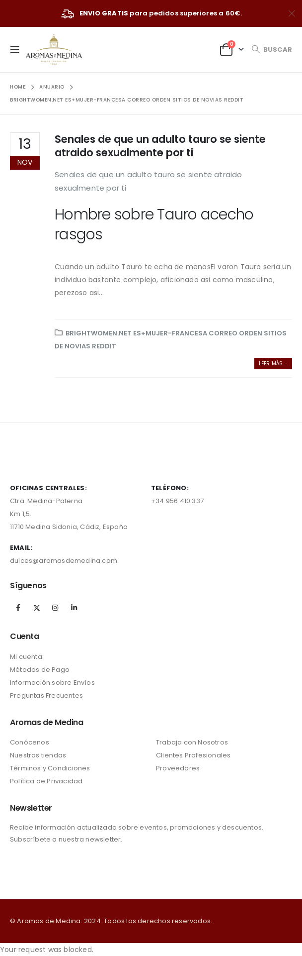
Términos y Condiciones (50, 768)
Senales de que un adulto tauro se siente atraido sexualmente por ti (160, 146)
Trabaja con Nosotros (192, 742)
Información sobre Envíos (52, 682)
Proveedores (178, 768)
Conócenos (29, 742)
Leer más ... (273, 363)
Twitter (36, 607)
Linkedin (74, 607)
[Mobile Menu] (18, 49)
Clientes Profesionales (193, 755)
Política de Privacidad (46, 781)
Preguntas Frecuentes (46, 695)
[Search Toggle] (271, 49)
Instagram (55, 607)
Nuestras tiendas (38, 755)
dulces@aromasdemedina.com (63, 560)
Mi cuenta (26, 656)
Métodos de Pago (40, 669)
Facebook (18, 607)
